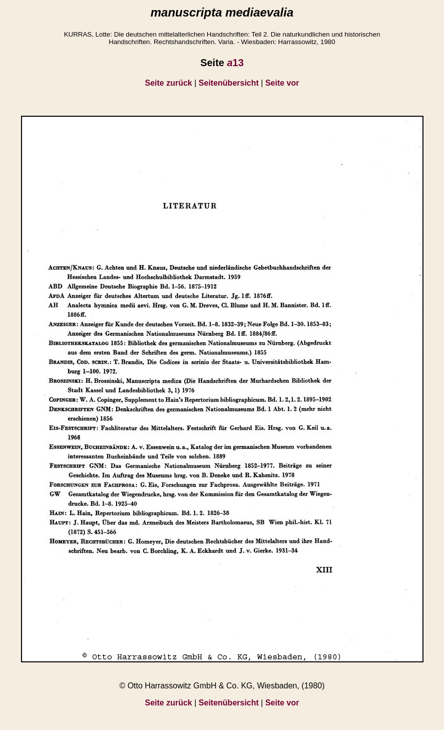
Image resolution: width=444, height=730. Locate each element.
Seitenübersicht (229, 83)
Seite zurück (168, 83)
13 (235, 62)
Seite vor (282, 83)
